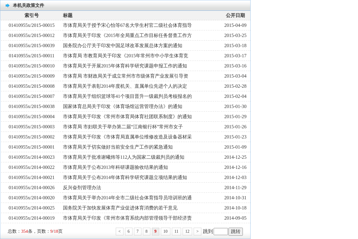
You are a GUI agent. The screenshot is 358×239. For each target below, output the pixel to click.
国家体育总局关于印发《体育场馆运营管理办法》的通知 (122, 106)
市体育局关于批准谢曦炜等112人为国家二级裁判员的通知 (123, 157)
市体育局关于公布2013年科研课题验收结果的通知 (115, 167)
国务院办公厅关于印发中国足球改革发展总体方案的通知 (122, 45)
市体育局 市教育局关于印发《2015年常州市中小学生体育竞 (125, 55)
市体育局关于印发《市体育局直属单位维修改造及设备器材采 (127, 136)
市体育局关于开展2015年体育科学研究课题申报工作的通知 (125, 65)
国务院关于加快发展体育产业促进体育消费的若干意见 (120, 207)
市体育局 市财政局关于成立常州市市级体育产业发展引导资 (125, 75)
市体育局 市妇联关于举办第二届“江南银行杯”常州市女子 (123, 126)
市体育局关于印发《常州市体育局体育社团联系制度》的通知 (127, 116)
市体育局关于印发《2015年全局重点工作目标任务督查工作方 (127, 35)
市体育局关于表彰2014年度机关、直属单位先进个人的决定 (125, 86)
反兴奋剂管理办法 (82, 187)
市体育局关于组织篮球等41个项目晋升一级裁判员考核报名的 (127, 96)
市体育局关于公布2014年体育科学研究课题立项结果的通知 (125, 177)
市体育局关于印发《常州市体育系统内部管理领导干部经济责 (127, 218)
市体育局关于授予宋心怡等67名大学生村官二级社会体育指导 (127, 25)
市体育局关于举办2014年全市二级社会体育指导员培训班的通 (127, 197)
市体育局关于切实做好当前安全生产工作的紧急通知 (118, 146)
